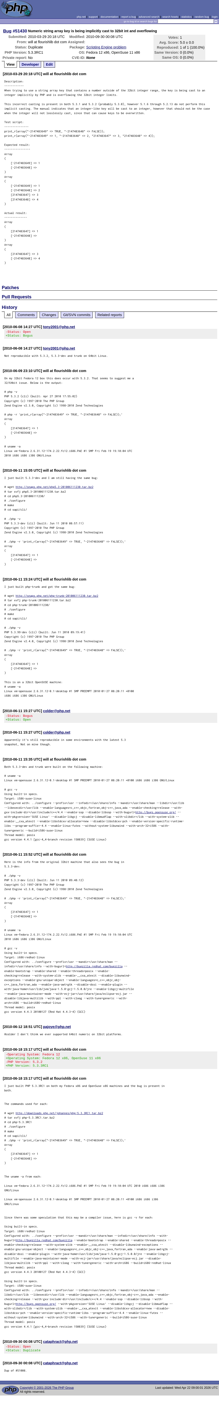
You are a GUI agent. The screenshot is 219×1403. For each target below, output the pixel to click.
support (93, 16)
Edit (49, 64)
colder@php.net (56, 712)
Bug (7, 30)
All (8, 315)
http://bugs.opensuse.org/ (156, 815)
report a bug (128, 16)
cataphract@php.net (60, 1348)
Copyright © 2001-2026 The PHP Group (47, 1395)
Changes (49, 315)
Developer (30, 64)
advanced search (149, 16)
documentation (109, 16)
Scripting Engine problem (106, 47)
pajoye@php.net (57, 1030)
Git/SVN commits (76, 315)
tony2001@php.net (59, 327)
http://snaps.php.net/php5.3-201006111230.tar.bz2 (54, 488)
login (215, 16)
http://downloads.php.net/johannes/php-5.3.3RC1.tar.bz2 (59, 1119)
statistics (186, 16)
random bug (202, 16)
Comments (26, 315)
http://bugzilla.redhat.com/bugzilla (94, 969)
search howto (170, 16)
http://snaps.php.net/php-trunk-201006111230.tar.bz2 (57, 597)
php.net (81, 16)
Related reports (109, 315)
